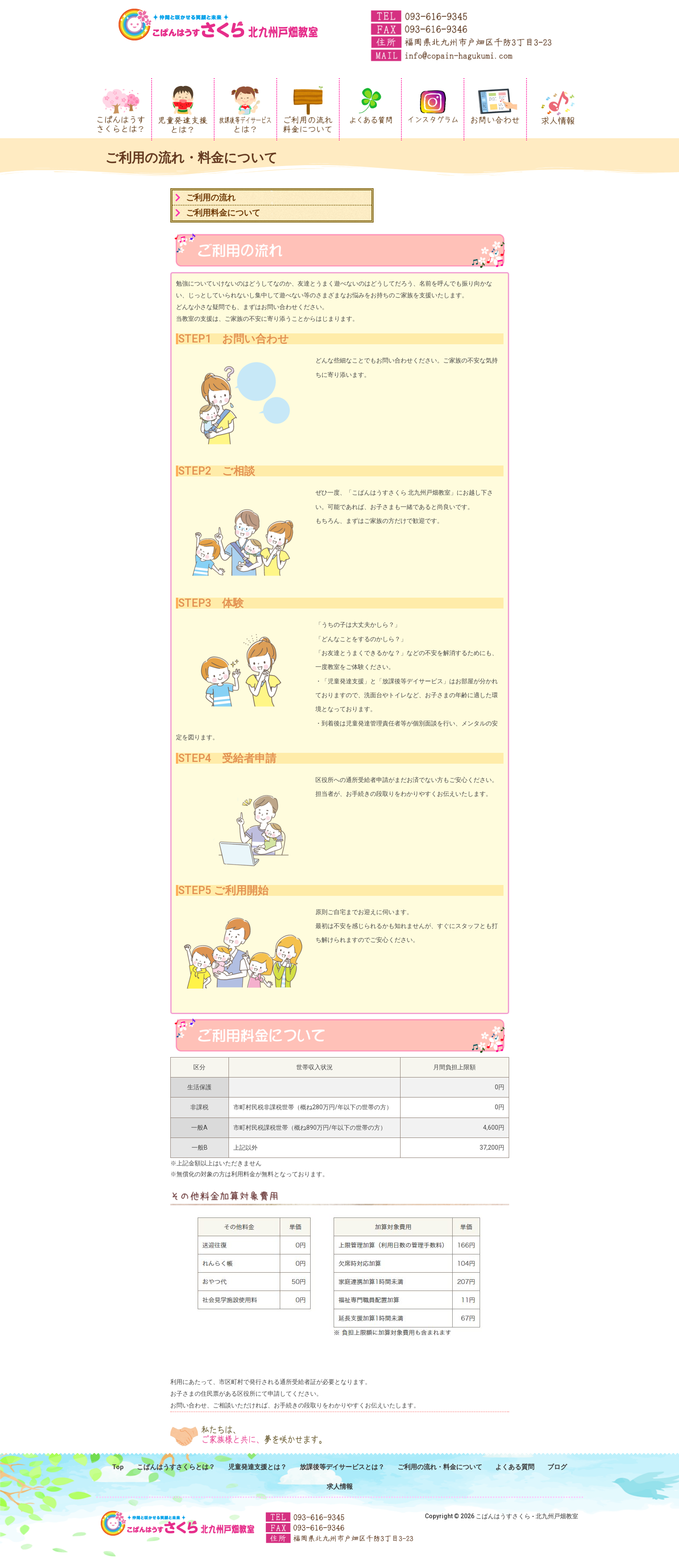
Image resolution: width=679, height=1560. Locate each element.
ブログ (557, 1467)
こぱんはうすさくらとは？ (176, 1467)
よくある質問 (514, 1467)
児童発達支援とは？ (257, 1467)
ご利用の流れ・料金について (439, 1467)
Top (118, 1467)
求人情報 (340, 1486)
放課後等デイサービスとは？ (342, 1467)
